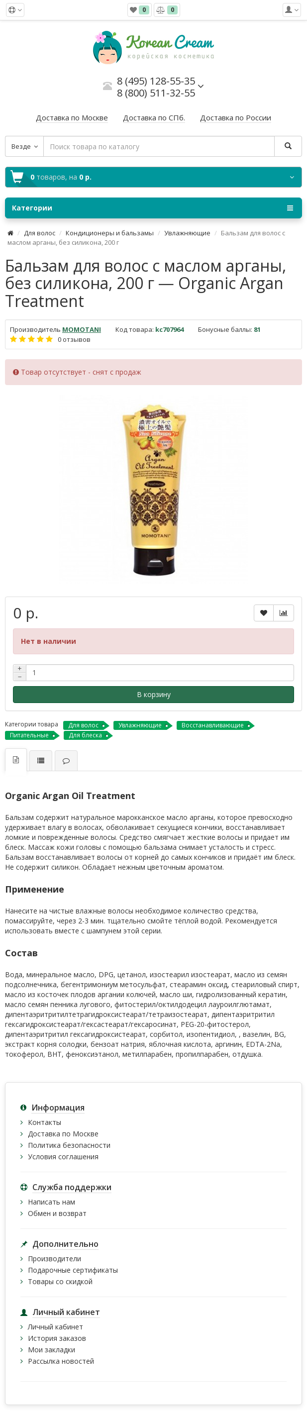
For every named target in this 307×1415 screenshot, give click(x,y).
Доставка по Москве (63, 1133)
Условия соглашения (63, 1156)
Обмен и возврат (57, 1213)
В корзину (154, 694)
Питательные (29, 735)
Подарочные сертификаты (73, 1270)
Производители (54, 1258)
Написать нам (51, 1202)
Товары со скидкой (60, 1281)
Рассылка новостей (61, 1361)
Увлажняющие (187, 232)
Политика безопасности (69, 1145)
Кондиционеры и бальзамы (110, 232)
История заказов (57, 1338)
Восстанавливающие (213, 725)
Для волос (39, 232)
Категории (152, 208)
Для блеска (85, 735)
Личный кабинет (55, 1326)
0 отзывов (74, 339)
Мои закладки (51, 1349)
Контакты (44, 1122)
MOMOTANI (81, 329)
